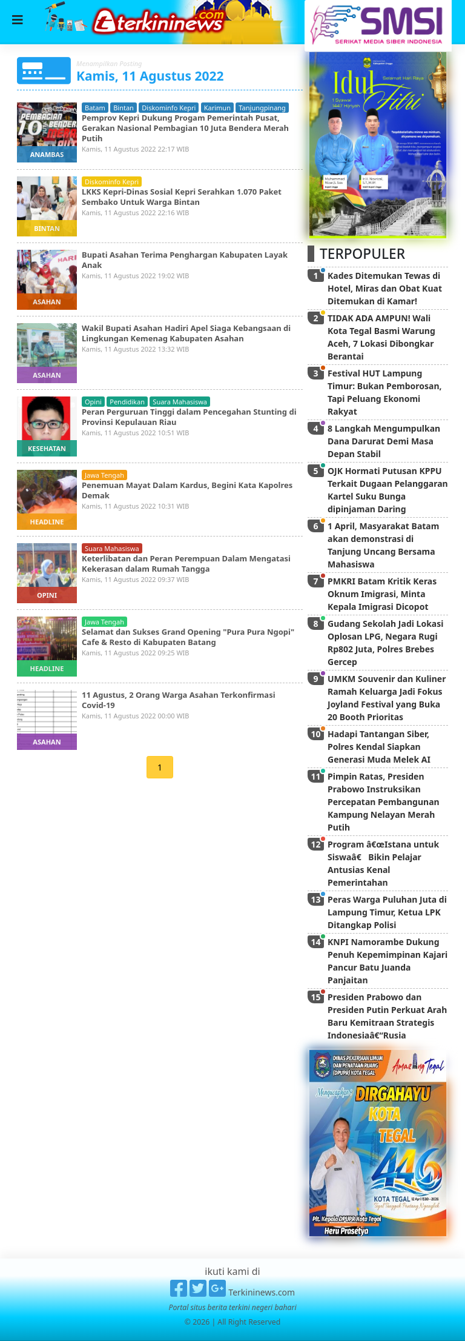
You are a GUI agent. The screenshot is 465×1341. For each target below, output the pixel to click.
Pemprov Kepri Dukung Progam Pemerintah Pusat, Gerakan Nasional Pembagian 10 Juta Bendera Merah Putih (185, 128)
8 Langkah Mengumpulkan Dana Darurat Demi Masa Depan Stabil (384, 441)
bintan (123, 107)
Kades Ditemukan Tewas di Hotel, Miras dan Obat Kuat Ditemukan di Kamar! (385, 288)
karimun (217, 107)
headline (47, 521)
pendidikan (127, 401)
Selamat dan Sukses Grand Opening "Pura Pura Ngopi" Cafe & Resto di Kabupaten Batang (188, 636)
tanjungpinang (262, 107)
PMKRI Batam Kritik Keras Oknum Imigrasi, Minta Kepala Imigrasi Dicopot (382, 593)
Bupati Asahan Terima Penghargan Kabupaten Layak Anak (185, 259)
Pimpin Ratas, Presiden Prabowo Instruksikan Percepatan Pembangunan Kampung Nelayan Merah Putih (384, 802)
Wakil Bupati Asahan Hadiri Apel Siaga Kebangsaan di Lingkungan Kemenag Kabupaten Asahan (186, 333)
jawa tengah (104, 475)
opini (93, 401)
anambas (47, 154)
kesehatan (47, 448)
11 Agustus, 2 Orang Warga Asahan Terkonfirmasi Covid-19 (178, 700)
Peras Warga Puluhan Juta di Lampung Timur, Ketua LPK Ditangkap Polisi (387, 912)
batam (95, 107)
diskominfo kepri (169, 107)
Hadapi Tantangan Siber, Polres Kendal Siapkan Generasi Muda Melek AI (379, 746)
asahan (47, 301)
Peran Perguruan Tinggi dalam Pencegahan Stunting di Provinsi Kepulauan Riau (189, 416)
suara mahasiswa (180, 401)
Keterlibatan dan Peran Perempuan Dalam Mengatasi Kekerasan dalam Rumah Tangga (186, 563)
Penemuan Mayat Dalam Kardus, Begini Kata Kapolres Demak (187, 490)
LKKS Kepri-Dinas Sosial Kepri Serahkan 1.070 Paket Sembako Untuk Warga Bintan (182, 196)
